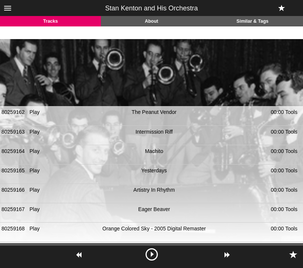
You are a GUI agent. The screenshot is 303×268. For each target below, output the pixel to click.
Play (34, 112)
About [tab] (151, 21)
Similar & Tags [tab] (252, 21)
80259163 (13, 132)
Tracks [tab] (50, 21)
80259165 (13, 170)
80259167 (13, 209)
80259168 (13, 229)
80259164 (13, 151)
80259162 (13, 112)
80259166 (13, 190)
